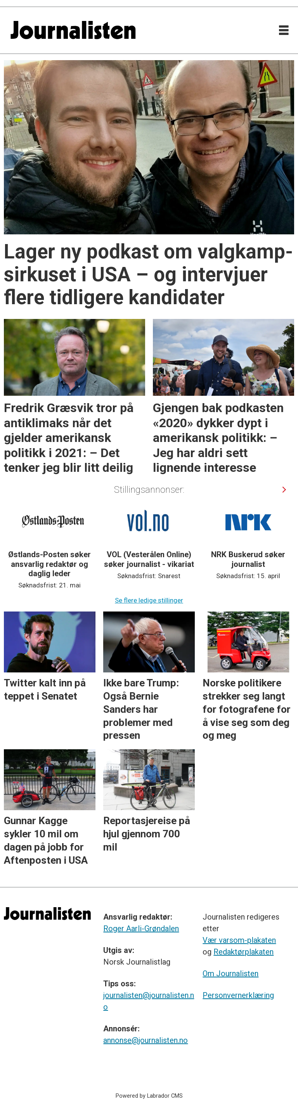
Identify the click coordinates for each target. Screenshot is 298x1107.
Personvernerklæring (238, 995)
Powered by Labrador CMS (149, 1096)
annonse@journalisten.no (145, 1040)
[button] (284, 489)
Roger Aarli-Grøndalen (141, 928)
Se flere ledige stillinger (149, 600)
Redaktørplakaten (243, 951)
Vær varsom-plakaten (239, 940)
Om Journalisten (230, 973)
